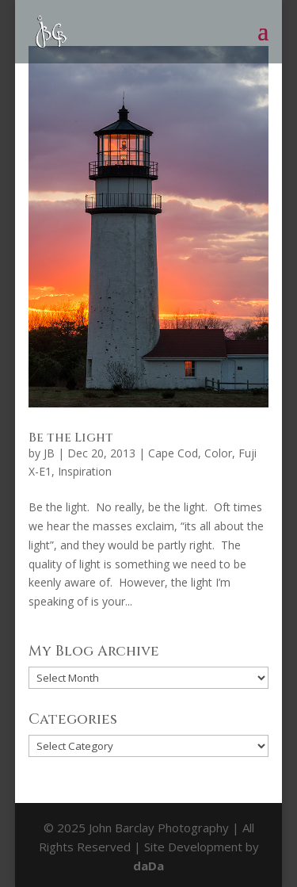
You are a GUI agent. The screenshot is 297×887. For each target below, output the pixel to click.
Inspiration (85, 471)
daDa (148, 866)
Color (218, 453)
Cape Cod (173, 453)
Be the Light (71, 437)
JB (49, 453)
